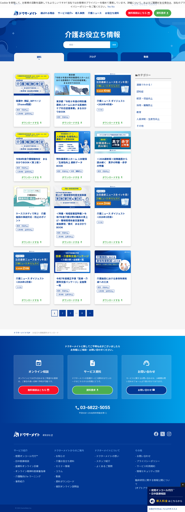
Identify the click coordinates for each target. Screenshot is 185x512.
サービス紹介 (67, 13)
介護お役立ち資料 (65, 461)
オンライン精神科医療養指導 (30, 471)
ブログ (92, 56)
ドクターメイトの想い (107, 456)
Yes (109, 6)
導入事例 (82, 13)
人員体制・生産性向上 (148, 119)
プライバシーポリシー (148, 461)
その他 (140, 125)
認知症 (140, 91)
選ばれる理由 (50, 13)
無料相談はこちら (140, 12)
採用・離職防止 (145, 105)
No (113, 6)
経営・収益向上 (145, 98)
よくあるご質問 (104, 466)
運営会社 (48, 435)
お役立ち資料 (114, 13)
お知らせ (60, 456)
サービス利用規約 (146, 466)
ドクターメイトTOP (22, 332)
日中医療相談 (22, 461)
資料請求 (162, 12)
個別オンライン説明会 (67, 486)
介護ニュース (97, 13)
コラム (59, 471)
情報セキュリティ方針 (148, 471)
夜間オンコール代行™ (26, 456)
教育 (139, 112)
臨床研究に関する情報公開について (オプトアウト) (152, 483)
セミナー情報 (63, 466)
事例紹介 (20, 481)
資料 (39, 57)
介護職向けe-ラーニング (28, 476)
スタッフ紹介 (103, 461)
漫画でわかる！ (145, 84)
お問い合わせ (146, 390)
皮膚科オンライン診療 (26, 466)
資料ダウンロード (65, 481)
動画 (146, 56)
